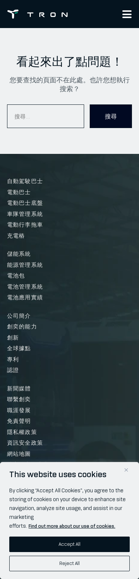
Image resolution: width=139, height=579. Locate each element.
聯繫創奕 (19, 399)
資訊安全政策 (25, 443)
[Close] (126, 470)
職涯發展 (19, 410)
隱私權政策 (22, 432)
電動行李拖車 (25, 224)
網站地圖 (19, 454)
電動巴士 (19, 192)
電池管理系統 (25, 286)
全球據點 (19, 348)
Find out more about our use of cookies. (72, 526)
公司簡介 (19, 316)
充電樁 (16, 235)
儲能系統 (19, 254)
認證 (13, 370)
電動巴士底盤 (25, 203)
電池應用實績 (25, 297)
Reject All (69, 563)
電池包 (16, 275)
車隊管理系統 (25, 214)
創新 (13, 337)
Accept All (69, 544)
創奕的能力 (22, 326)
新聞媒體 (19, 388)
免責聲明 (19, 421)
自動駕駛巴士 (25, 181)
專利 (13, 359)
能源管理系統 (25, 265)
